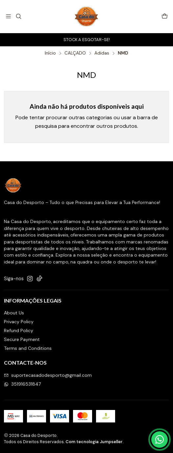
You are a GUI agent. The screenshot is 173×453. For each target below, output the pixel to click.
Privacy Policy (19, 322)
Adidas (101, 53)
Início (50, 53)
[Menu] (8, 16)
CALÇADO (75, 53)
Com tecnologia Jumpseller (94, 441)
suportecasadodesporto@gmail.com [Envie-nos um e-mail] (48, 375)
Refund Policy (18, 330)
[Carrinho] (164, 16)
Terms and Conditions (28, 348)
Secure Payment (22, 339)
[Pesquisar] (18, 16)
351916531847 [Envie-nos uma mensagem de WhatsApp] (22, 384)
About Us (14, 313)
